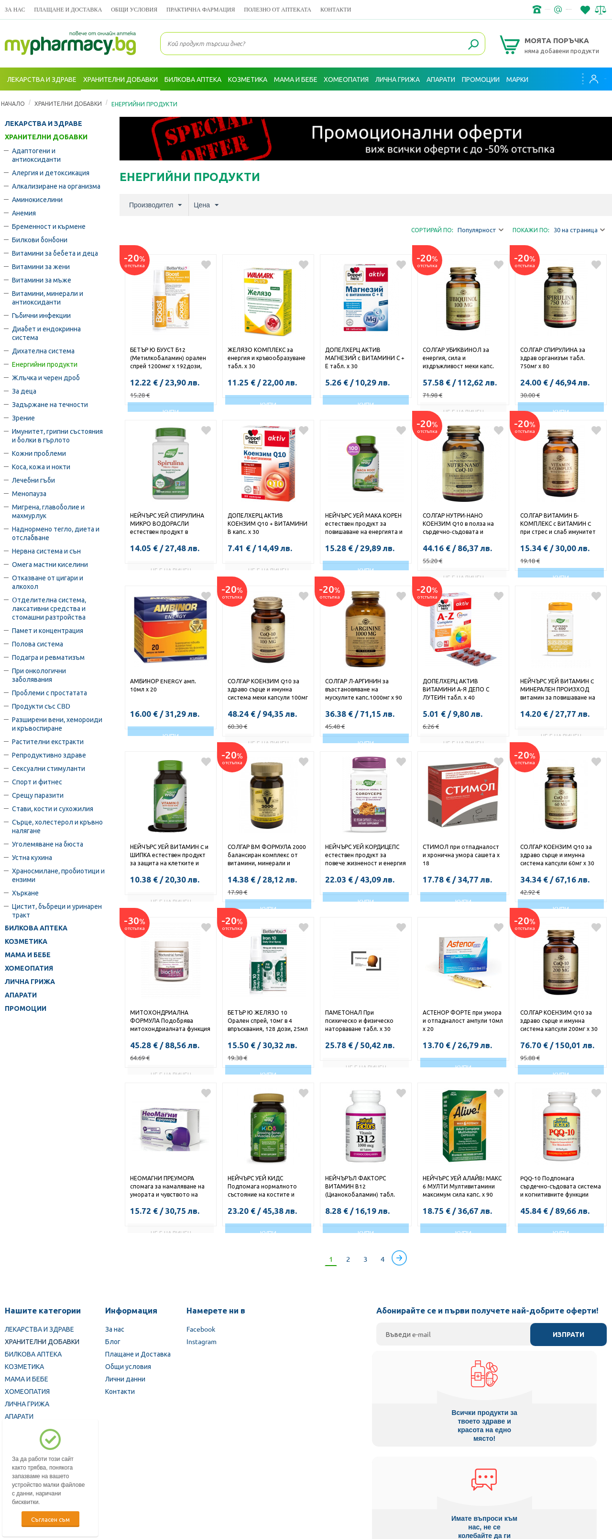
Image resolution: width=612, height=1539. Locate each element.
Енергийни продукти (44, 364)
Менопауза (29, 493)
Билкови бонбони (39, 239)
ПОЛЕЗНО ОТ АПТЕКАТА (277, 9)
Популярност (480, 230)
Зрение (23, 417)
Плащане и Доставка (68, 9)
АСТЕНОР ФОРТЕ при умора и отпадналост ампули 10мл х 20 (463, 1020)
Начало (13, 103)
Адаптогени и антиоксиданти (36, 154)
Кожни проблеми (39, 453)
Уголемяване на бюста (47, 843)
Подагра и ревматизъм (48, 657)
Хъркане (25, 892)
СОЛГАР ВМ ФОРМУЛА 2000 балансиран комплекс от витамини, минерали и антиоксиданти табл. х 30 (267, 856)
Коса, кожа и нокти (41, 466)
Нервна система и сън (46, 550)
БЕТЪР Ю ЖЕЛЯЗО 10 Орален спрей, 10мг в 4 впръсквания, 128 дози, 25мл (268, 1020)
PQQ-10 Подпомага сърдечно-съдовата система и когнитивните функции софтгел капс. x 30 (560, 1187)
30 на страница (579, 230)
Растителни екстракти (48, 741)
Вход (588, 79)
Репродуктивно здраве (49, 754)
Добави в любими (206, 264)
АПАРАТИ (21, 995)
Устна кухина (32, 857)
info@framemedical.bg (538, 9)
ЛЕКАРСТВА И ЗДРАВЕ (43, 123)
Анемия (24, 212)
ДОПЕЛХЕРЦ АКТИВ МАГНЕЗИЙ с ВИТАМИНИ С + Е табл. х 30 (364, 358)
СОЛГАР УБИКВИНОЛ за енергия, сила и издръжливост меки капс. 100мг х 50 (458, 359)
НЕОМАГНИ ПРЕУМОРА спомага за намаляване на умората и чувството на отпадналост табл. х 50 (167, 1187)
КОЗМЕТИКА (26, 941)
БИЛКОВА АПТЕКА (36, 928)
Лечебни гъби (33, 479)
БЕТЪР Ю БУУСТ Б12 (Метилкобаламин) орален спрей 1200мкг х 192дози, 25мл (168, 359)
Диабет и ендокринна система (46, 332)
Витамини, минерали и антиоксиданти (47, 297)
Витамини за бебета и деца (55, 253)
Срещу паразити (38, 795)
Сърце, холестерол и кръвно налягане (57, 826)
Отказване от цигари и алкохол (47, 581)
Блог (112, 1341)
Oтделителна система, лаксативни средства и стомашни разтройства (49, 608)
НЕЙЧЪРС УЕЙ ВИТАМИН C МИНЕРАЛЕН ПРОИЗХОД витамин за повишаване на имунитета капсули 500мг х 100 (558, 690)
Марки (517, 79)
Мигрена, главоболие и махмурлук (48, 511)
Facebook (200, 1328)
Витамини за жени (41, 266)
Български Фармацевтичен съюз (118, 1478)
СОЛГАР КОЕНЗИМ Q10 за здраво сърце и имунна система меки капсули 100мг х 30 (268, 690)
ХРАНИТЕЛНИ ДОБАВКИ (68, 103)
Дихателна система (43, 350)
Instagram (201, 1341)
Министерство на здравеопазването (369, 1478)
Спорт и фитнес (37, 781)
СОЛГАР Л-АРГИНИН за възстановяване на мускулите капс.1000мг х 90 (363, 689)
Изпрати (568, 1334)
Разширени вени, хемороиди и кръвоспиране (57, 723)
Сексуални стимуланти (48, 768)
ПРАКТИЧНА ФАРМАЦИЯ (200, 9)
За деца (24, 390)
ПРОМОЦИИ (25, 1008)
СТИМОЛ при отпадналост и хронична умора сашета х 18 (461, 855)
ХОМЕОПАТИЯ (29, 968)
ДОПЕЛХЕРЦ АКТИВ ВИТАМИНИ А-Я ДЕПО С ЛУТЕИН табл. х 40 (456, 689)
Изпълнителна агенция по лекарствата (241, 1478)
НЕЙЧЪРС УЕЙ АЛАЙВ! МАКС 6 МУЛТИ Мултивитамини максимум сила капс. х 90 (462, 1186)
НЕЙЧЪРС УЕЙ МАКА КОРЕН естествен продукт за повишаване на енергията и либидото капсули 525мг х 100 (364, 524)
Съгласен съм (50, 1519)
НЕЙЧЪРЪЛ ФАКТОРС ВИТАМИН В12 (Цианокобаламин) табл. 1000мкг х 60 (360, 1187)
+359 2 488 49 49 (463, 9)
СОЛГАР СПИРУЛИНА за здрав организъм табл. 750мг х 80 (552, 358)
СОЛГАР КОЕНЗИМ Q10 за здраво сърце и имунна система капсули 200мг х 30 (559, 1020)
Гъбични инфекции (41, 315)
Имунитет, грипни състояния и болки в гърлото (57, 435)
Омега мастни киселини (50, 564)
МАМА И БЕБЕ (28, 955)
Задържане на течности (50, 404)
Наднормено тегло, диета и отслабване (55, 533)
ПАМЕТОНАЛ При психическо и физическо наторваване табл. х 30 (359, 1020)
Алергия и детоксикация (50, 172)
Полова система (37, 643)
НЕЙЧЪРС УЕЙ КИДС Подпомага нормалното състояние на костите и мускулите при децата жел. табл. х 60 (266, 1187)
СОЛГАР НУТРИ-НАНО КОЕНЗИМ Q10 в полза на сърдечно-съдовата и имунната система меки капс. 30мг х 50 (458, 524)
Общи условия (134, 9)
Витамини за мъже (41, 279)
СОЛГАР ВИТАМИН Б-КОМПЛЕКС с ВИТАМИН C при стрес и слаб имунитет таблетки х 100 (558, 524)
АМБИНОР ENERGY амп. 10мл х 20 (163, 685)
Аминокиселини (37, 199)
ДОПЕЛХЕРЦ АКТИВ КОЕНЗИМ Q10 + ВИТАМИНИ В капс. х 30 (267, 523)
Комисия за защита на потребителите (494, 1478)
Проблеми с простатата (49, 692)
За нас (15, 9)
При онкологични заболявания (39, 674)
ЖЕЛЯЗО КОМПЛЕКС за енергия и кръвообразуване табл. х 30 (267, 358)
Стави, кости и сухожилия (52, 808)
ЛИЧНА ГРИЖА (30, 981)
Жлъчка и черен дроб (46, 377)
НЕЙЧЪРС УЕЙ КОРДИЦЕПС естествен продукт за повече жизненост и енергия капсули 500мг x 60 (365, 856)
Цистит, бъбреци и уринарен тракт (57, 910)
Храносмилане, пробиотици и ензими (58, 874)
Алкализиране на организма (56, 185)
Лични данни (125, 1378)
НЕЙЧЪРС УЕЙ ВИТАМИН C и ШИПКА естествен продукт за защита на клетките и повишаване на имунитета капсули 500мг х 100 (169, 856)
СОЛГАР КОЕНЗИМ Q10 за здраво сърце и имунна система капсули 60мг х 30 (557, 855)
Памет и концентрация (47, 630)
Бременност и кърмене (49, 226)
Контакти (335, 9)
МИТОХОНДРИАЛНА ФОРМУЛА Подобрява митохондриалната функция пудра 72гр (170, 1021)
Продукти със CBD (41, 706)
